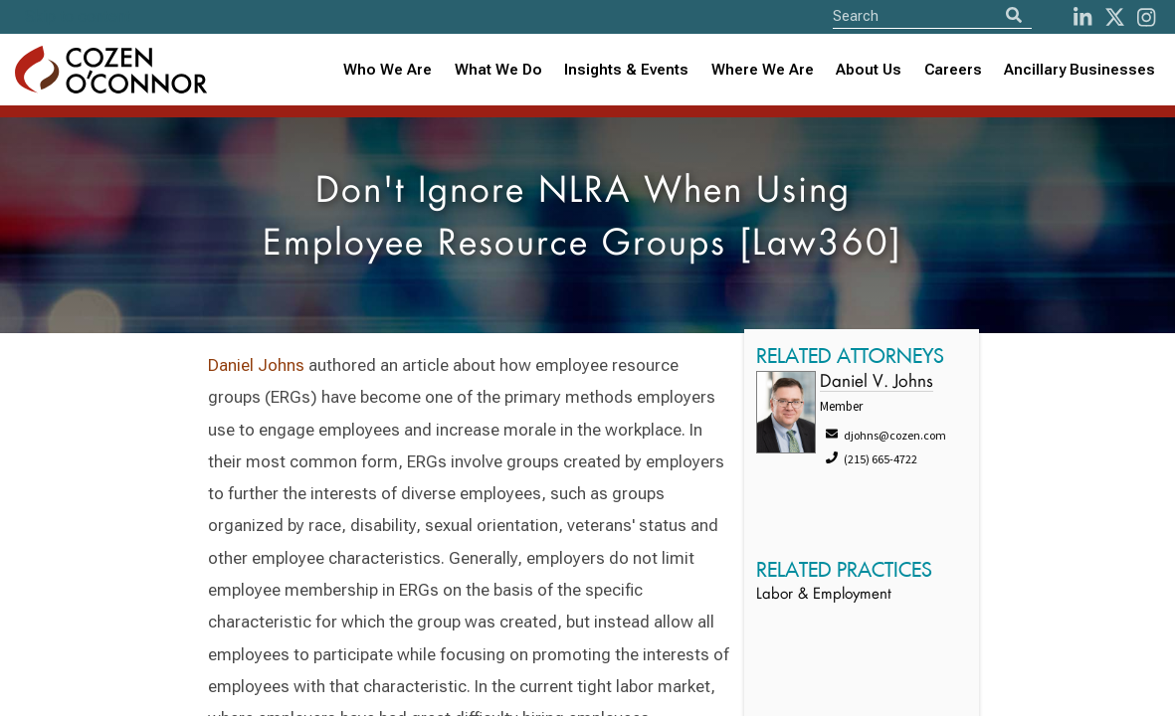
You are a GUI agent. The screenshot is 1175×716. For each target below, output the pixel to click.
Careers (953, 70)
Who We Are (387, 70)
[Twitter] (1114, 17)
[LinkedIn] (1082, 17)
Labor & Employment (823, 595)
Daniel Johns (256, 365)
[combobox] (626, 70)
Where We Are (762, 70)
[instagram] (1146, 17)
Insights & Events (626, 70)
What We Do (498, 70)
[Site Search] (932, 15)
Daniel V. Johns (876, 382)
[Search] (1014, 15)
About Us (868, 70)
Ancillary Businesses (1079, 70)
